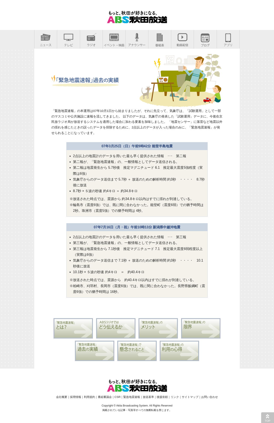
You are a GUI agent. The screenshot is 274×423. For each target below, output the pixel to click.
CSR (118, 397)
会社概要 (61, 397)
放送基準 (148, 397)
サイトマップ (190, 397)
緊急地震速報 (131, 397)
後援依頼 (162, 397)
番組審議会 (105, 397)
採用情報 (75, 397)
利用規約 (89, 397)
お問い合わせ (209, 397)
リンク (175, 397)
